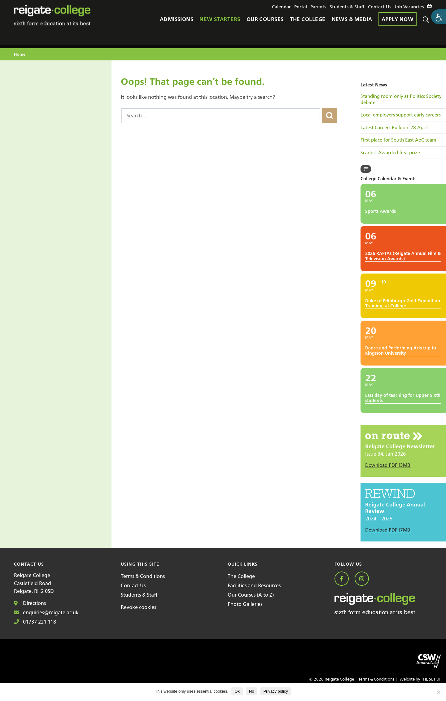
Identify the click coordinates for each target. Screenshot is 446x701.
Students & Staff (139, 594)
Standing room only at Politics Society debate (401, 99)
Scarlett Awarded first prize (390, 153)
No (251, 691)
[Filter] (366, 169)
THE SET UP (431, 679)
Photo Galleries (245, 604)
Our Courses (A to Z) (251, 594)
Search (427, 22)
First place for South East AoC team (398, 140)
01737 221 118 (35, 621)
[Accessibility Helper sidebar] (438, 16)
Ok (237, 691)
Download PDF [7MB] (388, 530)
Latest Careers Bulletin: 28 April (394, 128)
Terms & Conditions (143, 576)
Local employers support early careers (401, 115)
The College (241, 576)
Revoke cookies (138, 607)
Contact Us (133, 585)
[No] (438, 692)
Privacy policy (275, 691)
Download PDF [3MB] (388, 465)
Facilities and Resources (254, 585)
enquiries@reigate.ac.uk (46, 612)
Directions (30, 603)
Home (19, 54)
